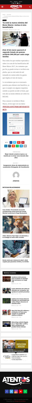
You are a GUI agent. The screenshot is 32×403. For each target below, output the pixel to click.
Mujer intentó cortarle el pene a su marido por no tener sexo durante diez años (16, 155)
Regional (15, 1)
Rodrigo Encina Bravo (20, 401)
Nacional (4, 20)
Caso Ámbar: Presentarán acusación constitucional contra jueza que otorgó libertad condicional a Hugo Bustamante (15, 211)
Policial (20, 1)
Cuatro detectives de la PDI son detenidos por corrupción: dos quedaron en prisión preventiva (20, 290)
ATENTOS (6, 29)
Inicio (11, 1)
